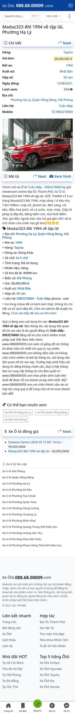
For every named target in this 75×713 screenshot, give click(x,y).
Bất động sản (11, 628)
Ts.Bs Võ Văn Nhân (53, 646)
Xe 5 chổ (22, 258)
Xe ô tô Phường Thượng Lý (19, 514)
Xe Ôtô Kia (47, 681)
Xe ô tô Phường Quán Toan (19, 502)
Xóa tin (52, 707)
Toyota (68, 52)
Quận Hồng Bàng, (45, 100)
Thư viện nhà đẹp (52, 634)
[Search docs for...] (21, 16)
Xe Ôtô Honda (50, 687)
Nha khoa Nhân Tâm (54, 640)
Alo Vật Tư (47, 628)
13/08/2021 (65, 83)
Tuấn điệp (66, 106)
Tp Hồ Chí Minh (13, 663)
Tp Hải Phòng (11, 675)
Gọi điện (23, 707)
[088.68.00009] (27, 5)
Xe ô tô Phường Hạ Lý (16, 483)
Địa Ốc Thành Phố (52, 622)
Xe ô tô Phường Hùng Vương (20, 508)
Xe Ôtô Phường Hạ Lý (18, 412)
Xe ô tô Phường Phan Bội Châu (21, 539)
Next (64, 43)
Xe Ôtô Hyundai (51, 669)
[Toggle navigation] (70, 5)
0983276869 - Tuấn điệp (34, 298)
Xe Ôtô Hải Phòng (16, 419)
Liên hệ (7, 646)
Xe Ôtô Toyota (49, 675)
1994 (69, 65)
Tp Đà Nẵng (10, 681)
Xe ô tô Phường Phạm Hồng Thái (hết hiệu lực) (32, 545)
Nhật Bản (66, 71)
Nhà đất (52, 16)
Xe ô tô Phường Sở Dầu (17, 489)
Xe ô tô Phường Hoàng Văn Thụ (22, 533)
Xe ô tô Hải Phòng (13, 471)
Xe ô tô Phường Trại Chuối (19, 496)
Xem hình (60, 176)
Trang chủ (8, 707)
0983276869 (62, 112)
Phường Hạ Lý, (21, 100)
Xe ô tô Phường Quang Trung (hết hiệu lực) (29, 527)
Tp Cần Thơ (10, 687)
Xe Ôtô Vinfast (50, 663)
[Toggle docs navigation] (69, 16)
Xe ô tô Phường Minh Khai (19, 520)
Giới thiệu (9, 640)
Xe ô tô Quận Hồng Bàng (18, 477)
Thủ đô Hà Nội (12, 669)
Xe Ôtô (7, 634)
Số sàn (68, 77)
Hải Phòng (65, 100)
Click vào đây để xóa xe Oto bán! (33, 313)
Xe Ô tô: (60, 192)
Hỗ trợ (66, 707)
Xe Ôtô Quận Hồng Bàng (52, 412)
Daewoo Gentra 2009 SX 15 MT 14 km (34, 442)
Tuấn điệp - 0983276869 (45, 187)
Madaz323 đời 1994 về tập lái (28, 451)
